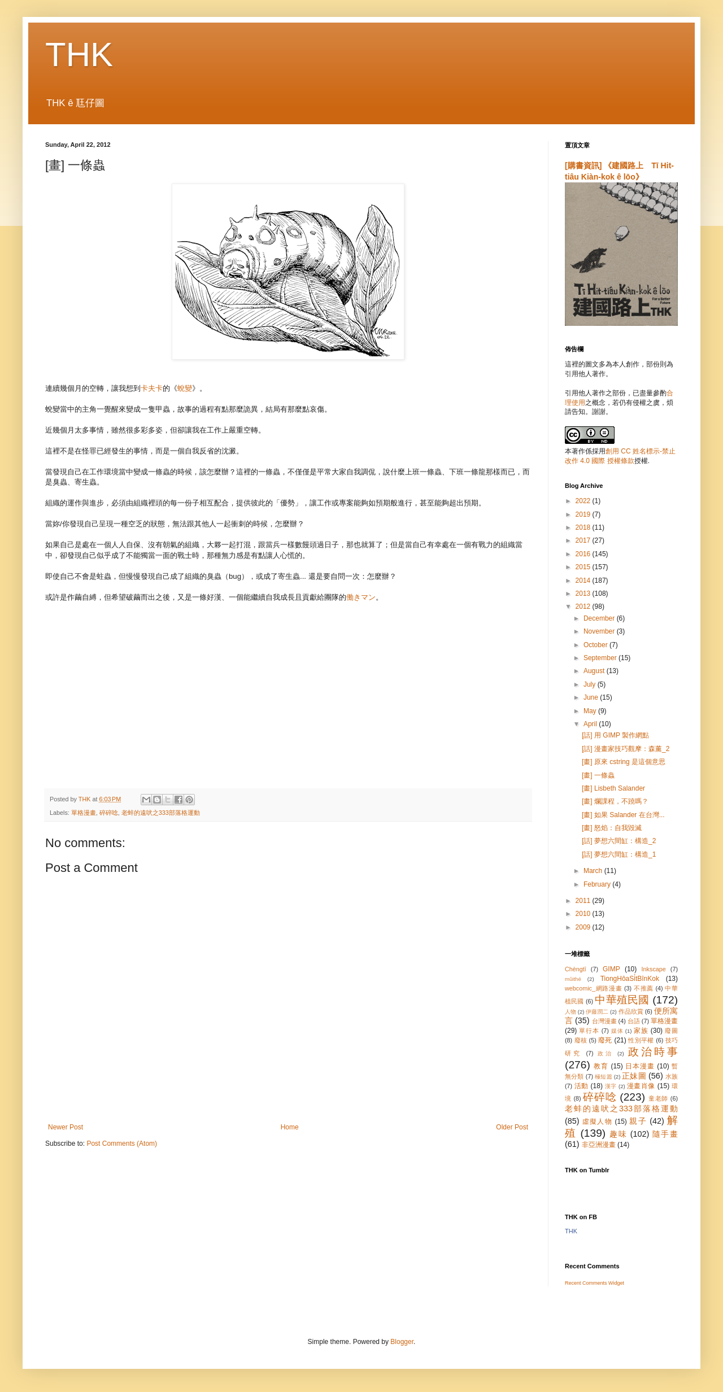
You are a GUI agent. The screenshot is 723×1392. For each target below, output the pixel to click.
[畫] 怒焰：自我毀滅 (612, 828)
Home (290, 1127)
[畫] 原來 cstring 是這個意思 (623, 762)
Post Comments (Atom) (121, 1143)
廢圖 (671, 1030)
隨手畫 (665, 1133)
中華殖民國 (622, 1000)
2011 (584, 901)
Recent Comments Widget (594, 1283)
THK (79, 54)
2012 (584, 606)
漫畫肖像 (641, 1086)
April (591, 724)
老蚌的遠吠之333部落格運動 (160, 812)
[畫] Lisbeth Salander (613, 788)
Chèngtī (575, 969)
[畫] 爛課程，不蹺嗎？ (615, 801)
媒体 (617, 1031)
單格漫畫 (83, 812)
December (600, 618)
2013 (584, 593)
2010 (584, 914)
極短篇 (603, 1077)
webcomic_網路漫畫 (593, 988)
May (590, 711)
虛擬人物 (597, 1121)
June (591, 697)
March (593, 871)
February (597, 884)
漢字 (611, 1086)
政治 (605, 1053)
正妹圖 (634, 1075)
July (590, 684)
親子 (638, 1120)
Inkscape (654, 969)
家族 (641, 1031)
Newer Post (65, 1127)
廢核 (580, 1040)
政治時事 (653, 1052)
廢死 (605, 1040)
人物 (570, 1012)
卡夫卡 (152, 388)
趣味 (618, 1133)
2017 (584, 540)
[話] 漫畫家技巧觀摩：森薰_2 (625, 749)
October (596, 645)
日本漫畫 (640, 1066)
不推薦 (644, 988)
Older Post (512, 1127)
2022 (584, 501)
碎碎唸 (108, 812)
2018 (584, 527)
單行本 (589, 1030)
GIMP (611, 969)
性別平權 (641, 1040)
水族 (671, 1076)
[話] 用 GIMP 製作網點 (615, 735)
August (595, 671)
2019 (584, 514)
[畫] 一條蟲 (598, 775)
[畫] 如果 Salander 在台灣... (623, 815)
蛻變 (184, 388)
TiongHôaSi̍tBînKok (629, 979)
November (600, 631)
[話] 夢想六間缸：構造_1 (619, 854)
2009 (584, 927)
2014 (584, 580)
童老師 (658, 1098)
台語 (634, 1021)
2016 (584, 554)
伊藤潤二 (597, 1012)
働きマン (361, 597)
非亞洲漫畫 (599, 1145)
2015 (584, 567)
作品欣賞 (631, 1011)
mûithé (573, 979)
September (601, 658)
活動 (581, 1086)
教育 (601, 1066)
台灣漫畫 (604, 1021)
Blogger (401, 1342)
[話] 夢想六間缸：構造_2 (619, 841)
